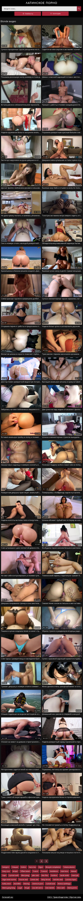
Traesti (35, 872)
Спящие (15, 868)
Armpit (15, 872)
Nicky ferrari (45, 880)
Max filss (45, 876)
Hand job (75, 876)
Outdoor (54, 876)
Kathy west (6, 884)
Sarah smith (64, 876)
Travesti (44, 872)
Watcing (26, 884)
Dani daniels (49, 888)
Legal (20, 888)
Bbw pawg (25, 876)
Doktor (23, 868)
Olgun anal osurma (9, 880)
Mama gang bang (8, 888)
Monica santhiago (64, 884)
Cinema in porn (37, 884)
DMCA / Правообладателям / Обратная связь (64, 898)
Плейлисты (27, 14)
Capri (4, 876)
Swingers (5, 868)
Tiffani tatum (25, 872)
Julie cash (35, 876)
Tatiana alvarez (69, 868)
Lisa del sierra (37, 888)
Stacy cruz (6, 872)
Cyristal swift (13, 876)
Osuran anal (23, 880)
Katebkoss (54, 872)
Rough (27, 888)
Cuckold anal (50, 884)
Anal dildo (17, 884)
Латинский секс (7, 898)
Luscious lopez (70, 880)
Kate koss (64, 872)
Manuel (73, 872)
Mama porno (72, 888)
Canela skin (34, 880)
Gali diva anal (58, 880)
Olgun (40, 868)
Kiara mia (32, 868)
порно (41, 3)
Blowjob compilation (53, 868)
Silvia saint (61, 888)
